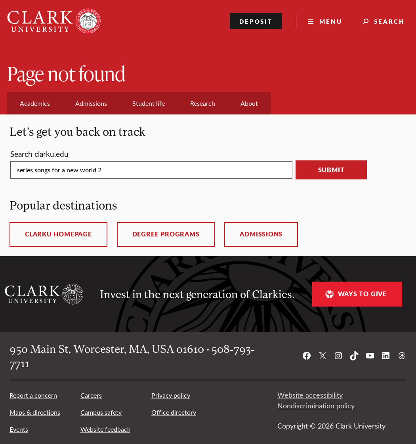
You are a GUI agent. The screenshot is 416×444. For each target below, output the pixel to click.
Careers (91, 395)
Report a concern (33, 395)
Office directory (173, 412)
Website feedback (105, 429)
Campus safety (101, 412)
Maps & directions (35, 412)
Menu (330, 21)
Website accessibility (310, 395)
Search (389, 21)
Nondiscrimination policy (316, 405)
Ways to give (355, 294)
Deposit (256, 21)
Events (19, 429)
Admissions (261, 234)
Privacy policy (170, 395)
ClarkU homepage (58, 234)
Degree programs (166, 234)
